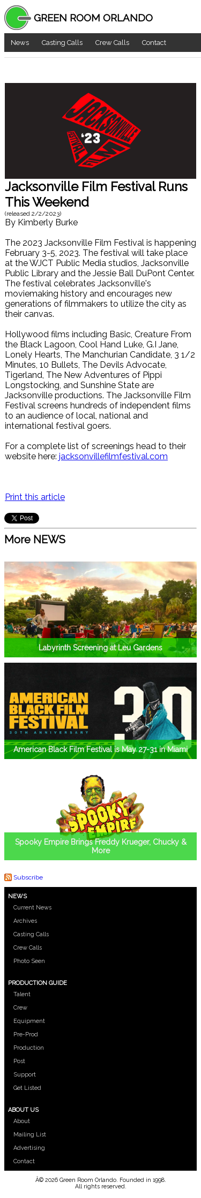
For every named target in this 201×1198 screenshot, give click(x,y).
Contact (154, 43)
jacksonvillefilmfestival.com (113, 456)
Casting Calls (62, 43)
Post (19, 1061)
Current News (32, 907)
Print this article (35, 497)
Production (28, 1047)
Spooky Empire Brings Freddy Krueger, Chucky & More (101, 846)
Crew (20, 1007)
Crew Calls (112, 43)
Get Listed (27, 1088)
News (20, 43)
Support (24, 1074)
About (21, 1121)
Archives (25, 921)
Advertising (29, 1147)
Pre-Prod (25, 1034)
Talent (22, 994)
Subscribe (28, 877)
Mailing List (29, 1134)
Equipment (29, 1021)
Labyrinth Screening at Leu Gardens (100, 647)
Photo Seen (29, 961)
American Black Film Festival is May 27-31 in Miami (100, 749)
